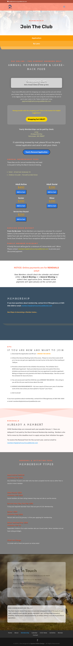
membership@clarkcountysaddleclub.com (33, 249)
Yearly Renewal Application (36, 152)
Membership (25, 633)
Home (10, 633)
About (16, 633)
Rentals (60, 633)
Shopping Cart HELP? (36, 119)
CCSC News (43, 633)
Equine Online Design (37, 643)
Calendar (34, 633)
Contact (35, 635)
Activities (52, 633)
